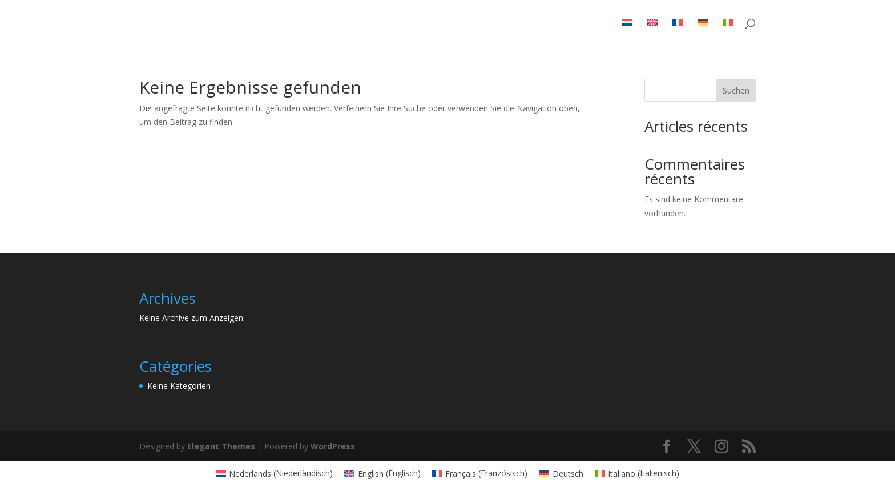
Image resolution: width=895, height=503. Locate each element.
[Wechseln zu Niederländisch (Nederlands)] (274, 473)
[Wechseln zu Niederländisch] (627, 32)
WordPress (333, 446)
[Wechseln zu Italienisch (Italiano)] (637, 473)
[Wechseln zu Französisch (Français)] (480, 473)
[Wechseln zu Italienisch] (728, 32)
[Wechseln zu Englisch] (652, 32)
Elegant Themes (221, 446)
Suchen (736, 90)
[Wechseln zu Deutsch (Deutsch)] (561, 473)
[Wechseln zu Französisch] (677, 32)
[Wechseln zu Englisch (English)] (382, 473)
